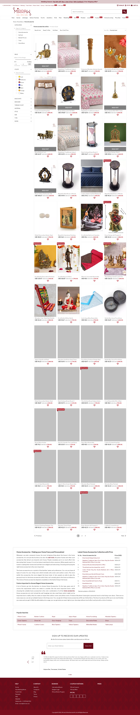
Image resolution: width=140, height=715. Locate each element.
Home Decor (21, 43)
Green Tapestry (22, 620)
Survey (42, 5)
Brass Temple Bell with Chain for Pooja (92, 581)
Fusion (98, 18)
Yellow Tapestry (73, 624)
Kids (55, 18)
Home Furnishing (91, 616)
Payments (17, 694)
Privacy (35, 696)
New (13, 18)
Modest (83, 18)
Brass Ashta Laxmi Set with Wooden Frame (93, 574)
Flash (125, 18)
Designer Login (56, 689)
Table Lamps (109, 624)
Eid (76, 18)
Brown (21, 82)
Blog (35, 692)
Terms (35, 694)
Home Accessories (23, 32)
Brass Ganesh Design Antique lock (91, 558)
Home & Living (108, 18)
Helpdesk (17, 699)
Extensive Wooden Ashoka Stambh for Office (94, 564)
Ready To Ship (46, 30)
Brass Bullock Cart (87, 583)
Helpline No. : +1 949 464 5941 (23, 701)
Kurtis (43, 18)
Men (60, 18)
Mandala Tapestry (110, 616)
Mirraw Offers (74, 689)
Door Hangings (56, 620)
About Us (36, 687)
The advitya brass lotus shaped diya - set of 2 (94, 567)
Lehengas (25, 18)
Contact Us (36, 689)
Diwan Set (37, 620)
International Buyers (57, 687)
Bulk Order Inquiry (50, 5)
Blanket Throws (22, 37)
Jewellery (49, 18)
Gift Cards (62, 5)
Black (20, 88)
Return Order (36, 5)
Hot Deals (55, 30)
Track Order (29, 5)
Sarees (18, 18)
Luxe (90, 18)
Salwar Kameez (34, 18)
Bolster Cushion (39, 616)
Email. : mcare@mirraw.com (22, 703)
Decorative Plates (91, 620)
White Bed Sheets (91, 624)
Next (122, 536)
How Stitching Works (20, 689)
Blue (20, 85)
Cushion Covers (39, 624)
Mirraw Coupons (74, 687)
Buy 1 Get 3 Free (64, 30)
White (21, 93)
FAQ (16, 696)
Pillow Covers (22, 616)
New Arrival (38, 30)
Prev (28, 662)
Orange (21, 90)
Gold (20, 77)
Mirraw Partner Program (58, 692)
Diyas (107, 620)
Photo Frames (22, 624)
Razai (53, 616)
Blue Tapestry (56, 624)
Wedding (68, 18)
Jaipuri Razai (72, 616)
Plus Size (117, 18)
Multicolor (22, 79)
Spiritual (20, 35)
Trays (19, 40)
